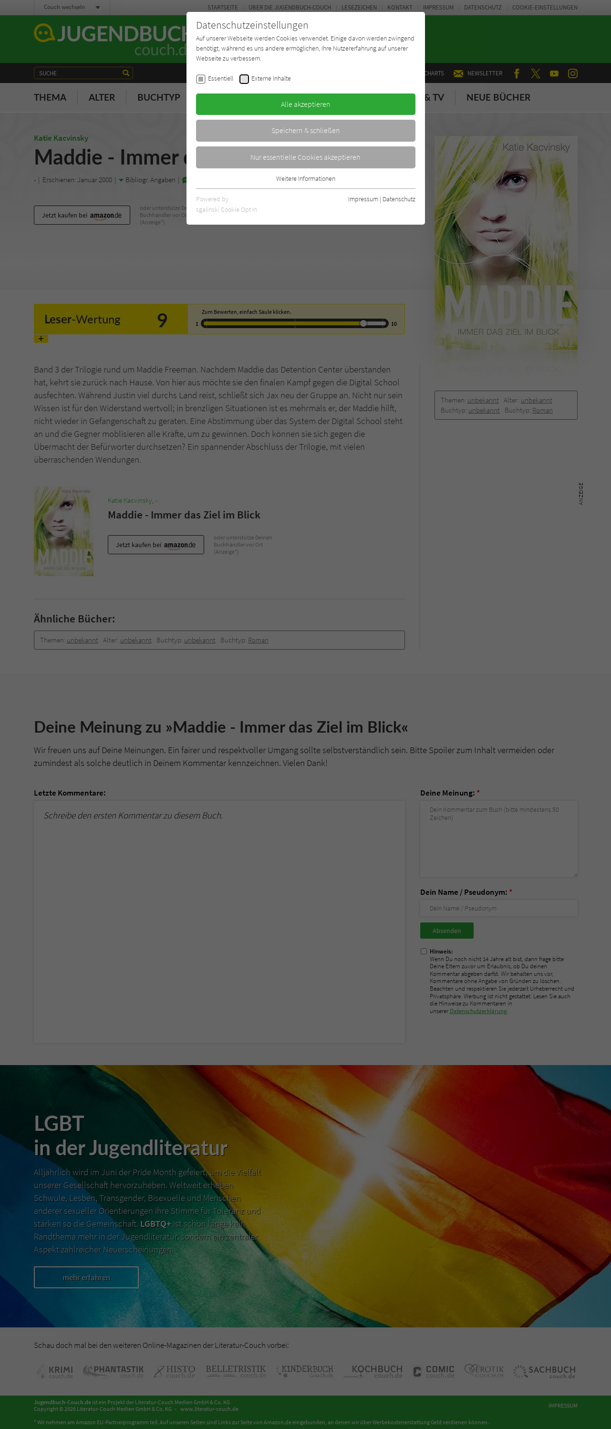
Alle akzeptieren (306, 104)
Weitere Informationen (305, 178)
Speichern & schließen (305, 130)
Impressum (363, 199)
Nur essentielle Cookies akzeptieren (305, 157)
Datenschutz (399, 199)
